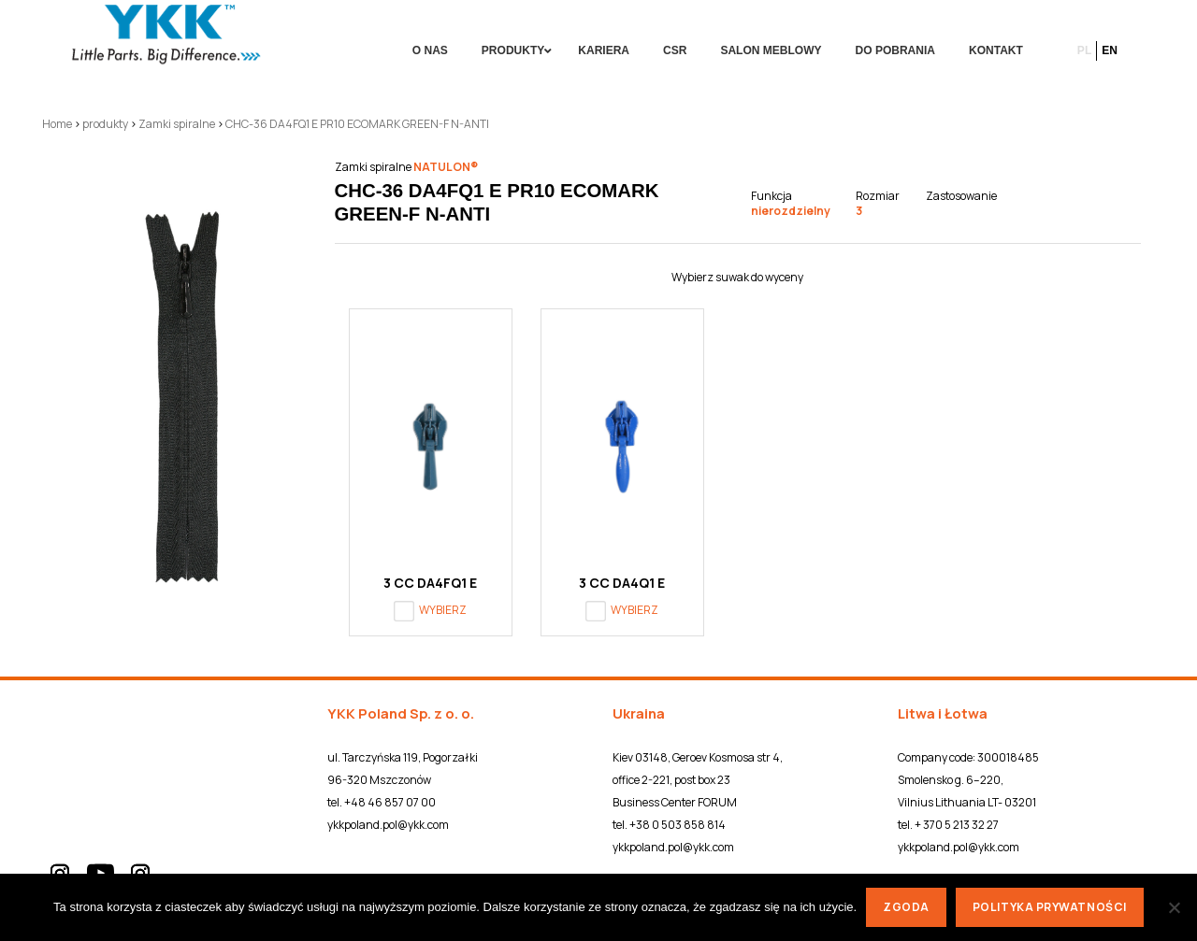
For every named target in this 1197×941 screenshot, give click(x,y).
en (1110, 50)
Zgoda (906, 907)
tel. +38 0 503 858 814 (669, 825)
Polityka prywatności (1050, 907)
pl (1084, 50)
